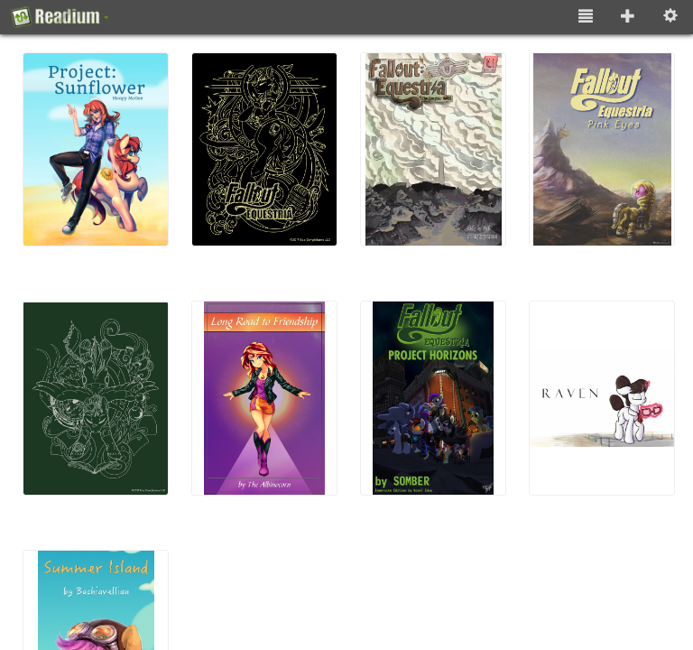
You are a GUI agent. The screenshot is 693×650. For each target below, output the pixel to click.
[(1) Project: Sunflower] (101, 149)
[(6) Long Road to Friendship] (269, 398)
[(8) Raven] (607, 398)
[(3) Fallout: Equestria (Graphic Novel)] (438, 149)
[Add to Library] (628, 17)
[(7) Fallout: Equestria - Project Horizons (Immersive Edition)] (438, 398)
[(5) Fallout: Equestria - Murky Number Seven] (101, 398)
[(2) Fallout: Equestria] (269, 149)
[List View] (585, 17)
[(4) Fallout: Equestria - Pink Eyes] (607, 149)
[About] (59, 17)
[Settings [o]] (670, 17)
